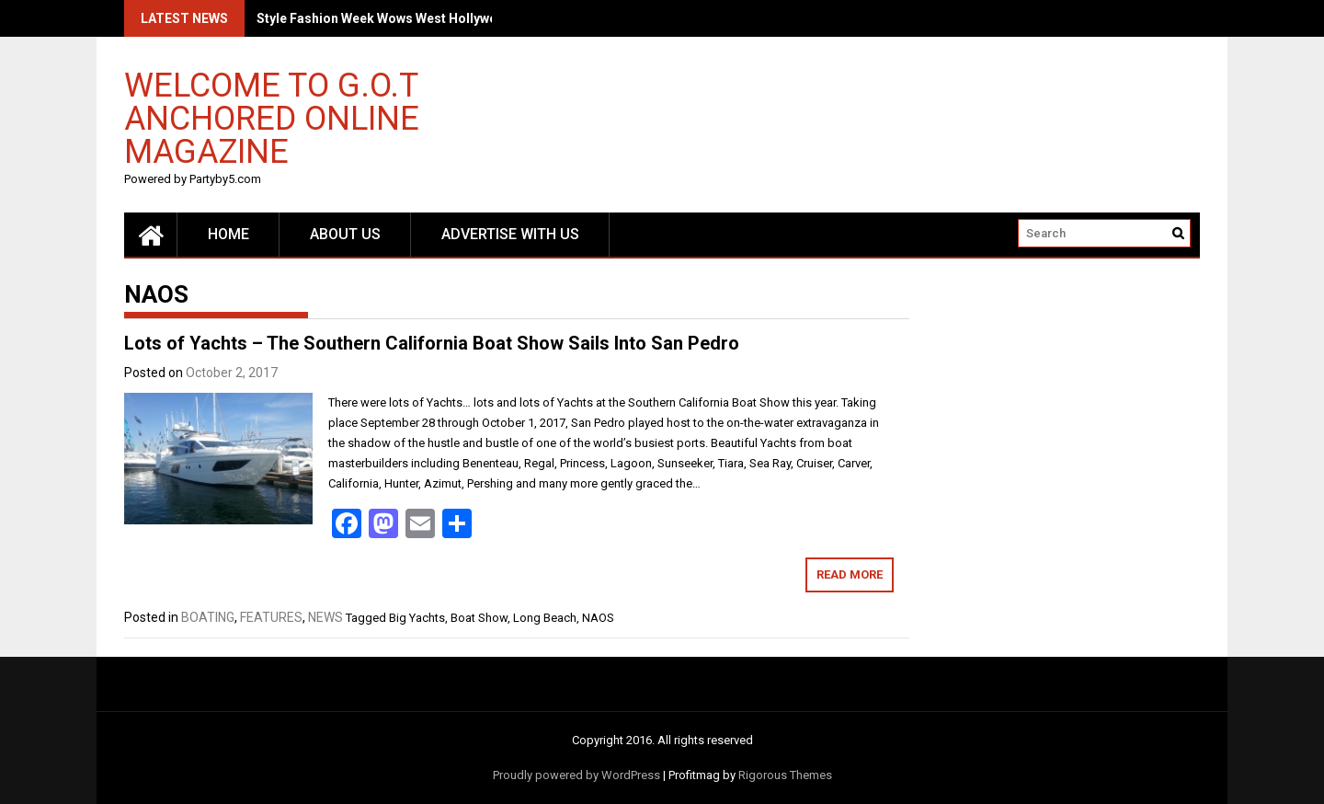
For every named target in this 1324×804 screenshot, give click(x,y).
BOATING (207, 617)
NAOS (598, 618)
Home (228, 234)
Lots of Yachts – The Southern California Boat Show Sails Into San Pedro (431, 343)
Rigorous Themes (785, 775)
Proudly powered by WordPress (576, 775)
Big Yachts (417, 618)
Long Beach (544, 618)
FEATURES (271, 617)
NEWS (325, 617)
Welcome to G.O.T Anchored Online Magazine (271, 117)
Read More (849, 574)
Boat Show (479, 618)
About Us (345, 234)
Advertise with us (510, 234)
